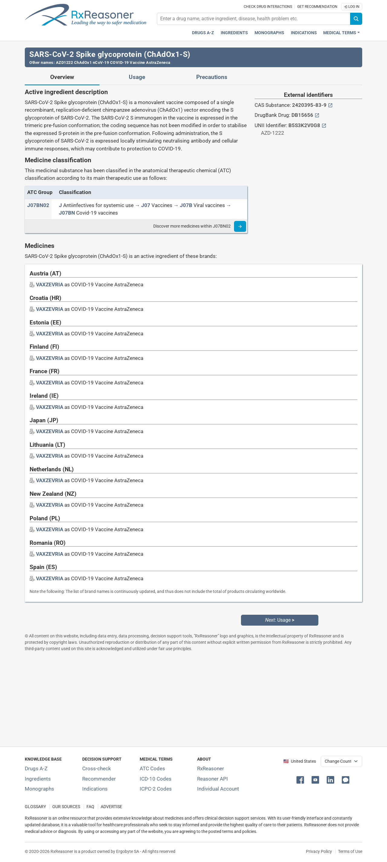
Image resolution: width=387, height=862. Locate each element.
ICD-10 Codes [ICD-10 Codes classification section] (155, 779)
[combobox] (253, 19)
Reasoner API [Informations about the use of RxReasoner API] (212, 779)
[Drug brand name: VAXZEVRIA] (49, 284)
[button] (301, 779)
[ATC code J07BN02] (38, 205)
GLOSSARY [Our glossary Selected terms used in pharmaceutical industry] (35, 806)
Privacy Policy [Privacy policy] (319, 851)
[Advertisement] (193, 698)
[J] (60, 205)
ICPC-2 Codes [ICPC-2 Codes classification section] (156, 789)
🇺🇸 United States (299, 761)
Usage (137, 77)
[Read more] (240, 226)
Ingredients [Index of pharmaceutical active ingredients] (38, 779)
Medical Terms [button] (339, 32)
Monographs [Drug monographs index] (269, 32)
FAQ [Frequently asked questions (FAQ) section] (90, 806)
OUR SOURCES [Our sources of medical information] (66, 806)
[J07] (145, 205)
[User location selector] (341, 761)
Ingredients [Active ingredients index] (234, 32)
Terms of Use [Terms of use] (350, 851)
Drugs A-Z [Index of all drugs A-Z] (36, 768)
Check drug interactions (268, 7)
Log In (351, 7)
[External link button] (330, 105)
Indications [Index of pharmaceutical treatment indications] (95, 789)
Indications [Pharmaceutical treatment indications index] (304, 32)
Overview (62, 77)
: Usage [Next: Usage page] (279, 620)
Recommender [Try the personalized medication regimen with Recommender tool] (99, 779)
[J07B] (186, 205)
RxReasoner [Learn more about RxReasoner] (210, 768)
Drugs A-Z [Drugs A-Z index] (203, 32)
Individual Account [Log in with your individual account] (218, 789)
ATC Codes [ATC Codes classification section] (152, 768)
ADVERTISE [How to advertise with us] (111, 806)
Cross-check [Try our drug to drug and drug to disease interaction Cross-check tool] (96, 768)
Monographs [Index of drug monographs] (39, 789)
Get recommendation (317, 7)
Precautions (211, 77)
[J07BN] (67, 213)
